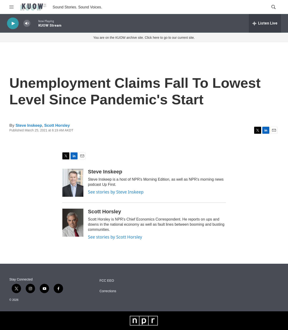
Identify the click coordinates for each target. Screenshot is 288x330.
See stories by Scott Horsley (115, 237)
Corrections (108, 291)
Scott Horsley (57, 125)
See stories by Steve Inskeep (116, 192)
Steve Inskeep (28, 125)
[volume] (27, 23)
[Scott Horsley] (72, 223)
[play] (13, 23)
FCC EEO (107, 280)
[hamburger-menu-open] (11, 7)
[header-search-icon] (273, 7)
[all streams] (265, 23)
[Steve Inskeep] (72, 183)
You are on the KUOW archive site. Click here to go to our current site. (144, 37)
